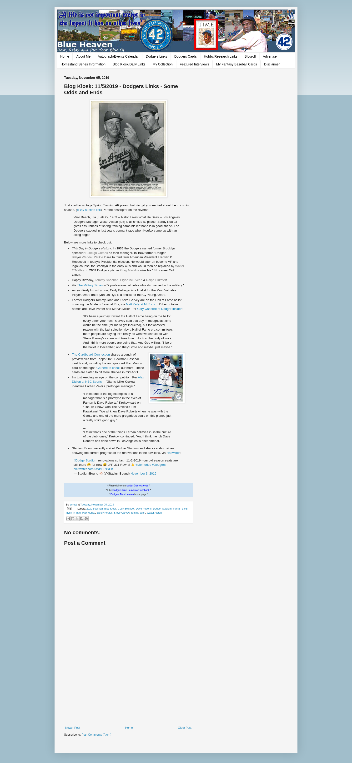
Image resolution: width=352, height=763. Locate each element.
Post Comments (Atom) (96, 734)
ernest (74, 504)
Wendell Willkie (92, 257)
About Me (83, 56)
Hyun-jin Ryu (73, 512)
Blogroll (250, 56)
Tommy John (138, 512)
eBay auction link (89, 210)
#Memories (143, 464)
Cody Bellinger (126, 508)
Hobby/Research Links (220, 56)
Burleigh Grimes (96, 253)
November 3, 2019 (143, 473)
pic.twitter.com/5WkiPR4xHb (93, 469)
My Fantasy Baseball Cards (236, 64)
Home (64, 56)
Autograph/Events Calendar (118, 56)
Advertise (270, 56)
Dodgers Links (156, 56)
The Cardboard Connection (91, 354)
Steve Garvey (121, 512)
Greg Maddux (129, 270)
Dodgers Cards (185, 56)
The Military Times (90, 285)
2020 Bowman (94, 508)
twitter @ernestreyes (137, 485)
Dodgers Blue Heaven (122, 494)
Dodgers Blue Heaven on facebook (130, 490)
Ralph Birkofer (156, 280)
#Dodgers (159, 464)
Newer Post (72, 727)
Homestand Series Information (83, 64)
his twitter (173, 453)
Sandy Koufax (104, 512)
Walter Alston (154, 512)
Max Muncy (88, 512)
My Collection (163, 64)
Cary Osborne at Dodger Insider (159, 309)
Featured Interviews (194, 64)
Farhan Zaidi (180, 508)
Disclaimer (272, 64)
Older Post (184, 727)
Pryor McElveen (131, 280)
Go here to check (108, 368)
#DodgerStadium (85, 460)
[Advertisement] (128, 687)
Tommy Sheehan (106, 280)
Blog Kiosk (110, 508)
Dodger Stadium (162, 508)
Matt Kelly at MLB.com (141, 304)
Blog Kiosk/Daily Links (129, 64)
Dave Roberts (143, 508)
